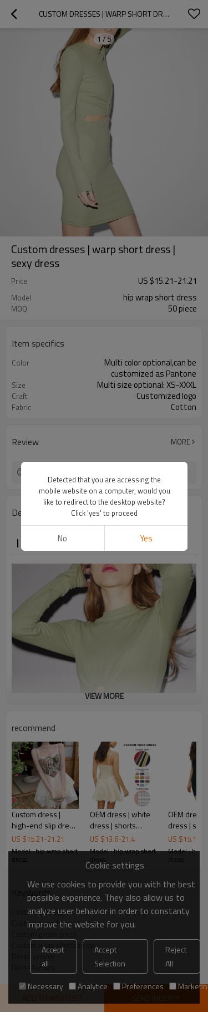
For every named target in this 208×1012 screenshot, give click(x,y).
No (62, 117)
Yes (145, 117)
